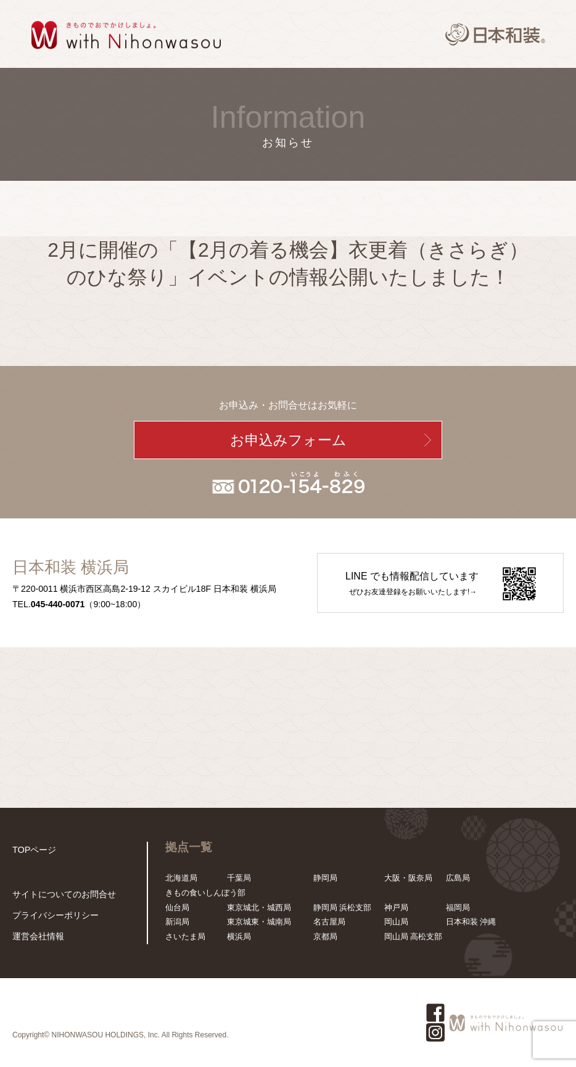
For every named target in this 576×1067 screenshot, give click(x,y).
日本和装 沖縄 (471, 921)
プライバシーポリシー (52, 916)
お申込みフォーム (288, 440)
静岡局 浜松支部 (342, 907)
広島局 (458, 877)
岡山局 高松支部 (413, 936)
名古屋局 (329, 921)
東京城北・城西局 (259, 907)
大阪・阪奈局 (408, 877)
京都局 (325, 936)
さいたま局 (185, 936)
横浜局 (239, 936)
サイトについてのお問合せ (60, 897)
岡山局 (396, 921)
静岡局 (325, 877)
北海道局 (181, 877)
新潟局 (177, 921)
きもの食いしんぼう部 (205, 892)
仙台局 (177, 907)
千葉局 (239, 877)
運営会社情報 (36, 936)
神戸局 (396, 907)
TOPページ (32, 848)
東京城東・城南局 (259, 921)
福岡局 (458, 907)
